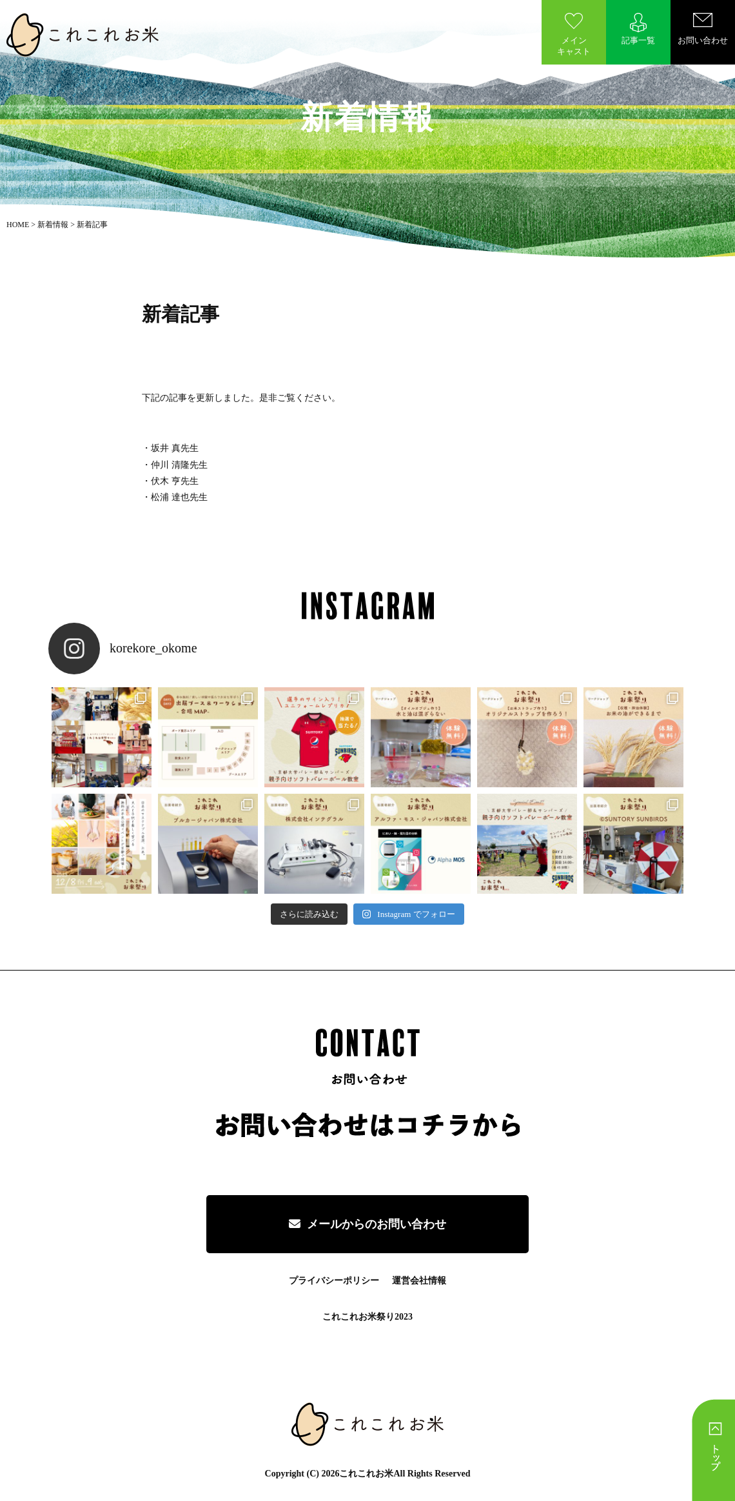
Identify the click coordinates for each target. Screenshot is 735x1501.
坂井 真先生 (175, 448)
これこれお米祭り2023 (367, 1317)
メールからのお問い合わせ (367, 1224)
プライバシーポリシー (334, 1280)
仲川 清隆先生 (179, 465)
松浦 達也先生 (179, 497)
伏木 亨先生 (175, 481)
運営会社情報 (419, 1280)
